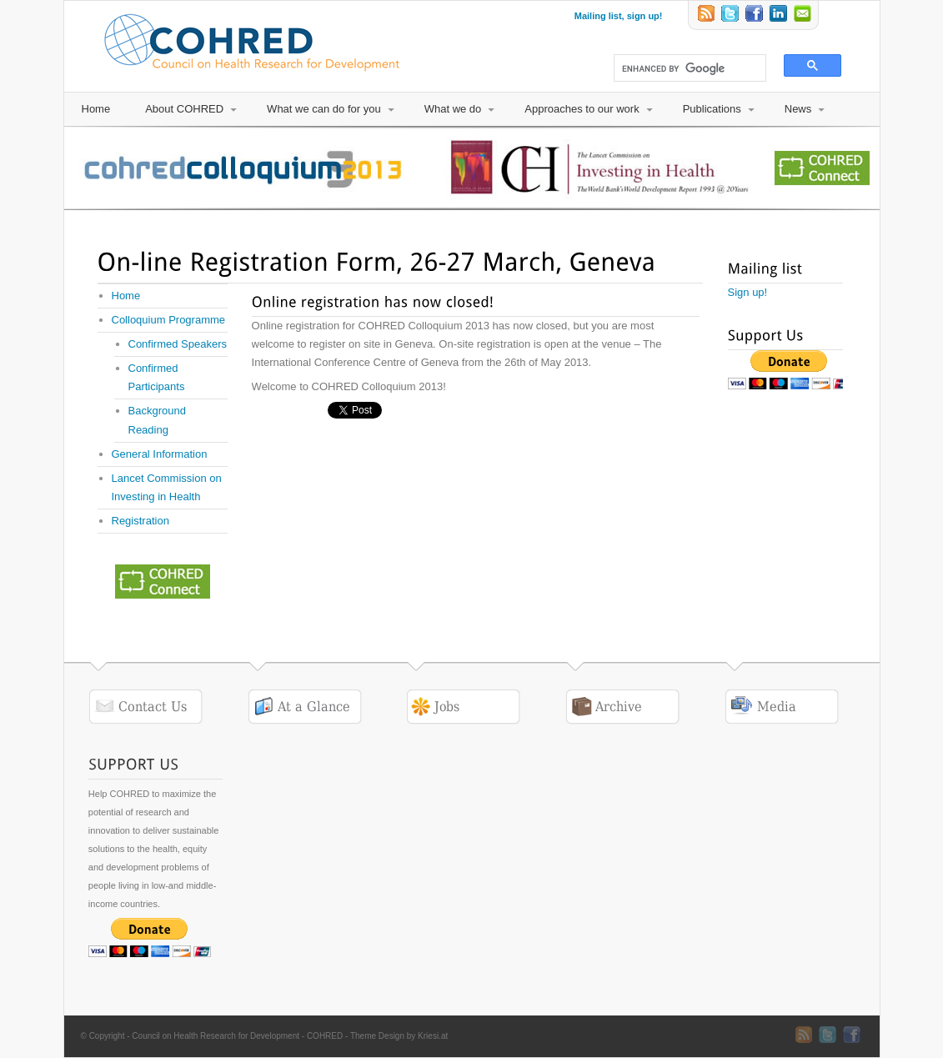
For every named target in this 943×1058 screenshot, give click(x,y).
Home (96, 109)
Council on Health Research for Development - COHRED (237, 1035)
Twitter (731, 15)
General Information (160, 454)
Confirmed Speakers (178, 344)
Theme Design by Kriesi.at (399, 1035)
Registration (140, 520)
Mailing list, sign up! (618, 16)
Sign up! (748, 292)
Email (804, 15)
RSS (707, 15)
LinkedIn (780, 15)
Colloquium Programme (169, 319)
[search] (682, 68)
